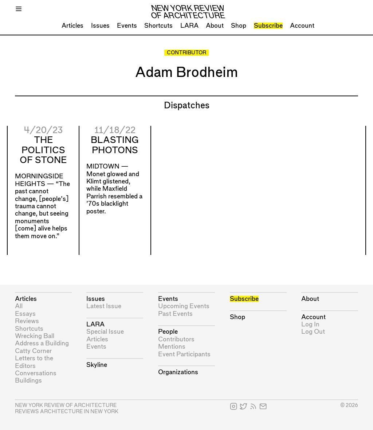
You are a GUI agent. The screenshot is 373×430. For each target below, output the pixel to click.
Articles (72, 26)
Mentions (171, 347)
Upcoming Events (183, 306)
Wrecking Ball (34, 336)
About (215, 26)
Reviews (27, 321)
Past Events (175, 314)
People (168, 332)
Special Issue (105, 332)
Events (127, 26)
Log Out (313, 332)
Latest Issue (103, 306)
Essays (25, 314)
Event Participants (184, 354)
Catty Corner (33, 351)
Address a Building (42, 343)
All (19, 306)
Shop (238, 26)
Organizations (178, 372)
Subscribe (268, 26)
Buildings (28, 380)
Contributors (176, 339)
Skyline (96, 365)
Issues (100, 26)
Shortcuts (158, 26)
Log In (310, 324)
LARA (189, 26)
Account (302, 26)
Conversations (35, 373)
